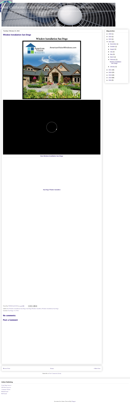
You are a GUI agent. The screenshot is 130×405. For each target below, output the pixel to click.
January (112, 66)
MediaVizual (4, 391)
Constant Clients (5, 389)
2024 (110, 36)
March (112, 57)
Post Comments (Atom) (55, 373)
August (112, 49)
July (111, 52)
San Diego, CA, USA (13, 310)
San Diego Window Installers (51, 190)
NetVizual (4, 393)
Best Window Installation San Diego (51, 156)
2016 (110, 80)
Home (52, 368)
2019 (110, 75)
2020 (110, 72)
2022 (110, 41)
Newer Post (6, 368)
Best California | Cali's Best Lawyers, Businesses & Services (48, 7)
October (112, 46)
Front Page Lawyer (6, 385)
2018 (110, 77)
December (113, 44)
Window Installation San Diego (52, 39)
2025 (110, 34)
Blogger (74, 401)
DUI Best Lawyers (6, 387)
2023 (110, 39)
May (111, 54)
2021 (110, 70)
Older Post (97, 368)
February (113, 59)
